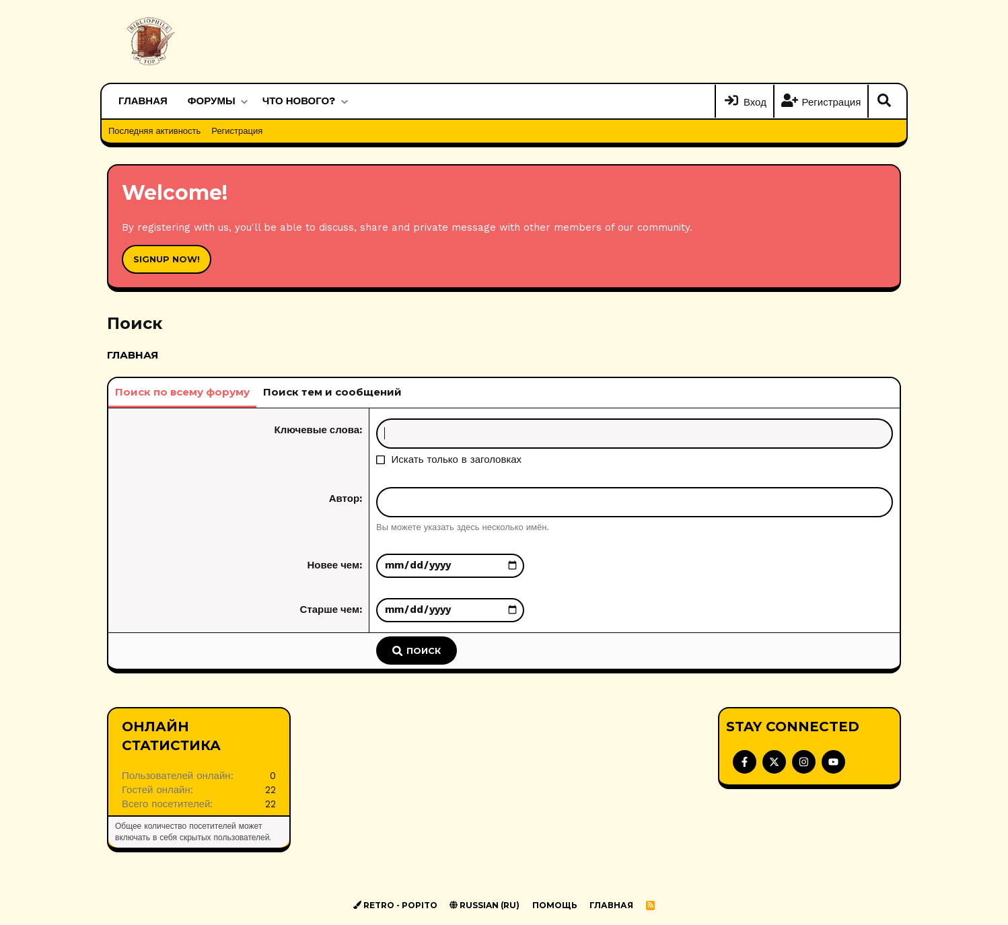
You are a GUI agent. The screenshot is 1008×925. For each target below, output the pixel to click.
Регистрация (236, 131)
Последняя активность (154, 131)
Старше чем (329, 609)
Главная (143, 101)
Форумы (212, 101)
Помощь (554, 905)
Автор (344, 498)
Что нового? (299, 101)
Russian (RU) (484, 905)
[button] (244, 101)
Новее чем (333, 565)
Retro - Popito (395, 905)
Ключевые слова (317, 430)
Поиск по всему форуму (182, 391)
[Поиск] (884, 101)
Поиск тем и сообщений (332, 391)
